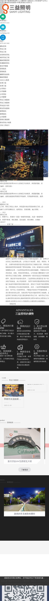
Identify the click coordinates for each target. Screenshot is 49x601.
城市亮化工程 (4, 57)
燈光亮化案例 (4, 108)
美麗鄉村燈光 (4, 63)
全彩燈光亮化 (4, 55)
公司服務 (3, 91)
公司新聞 (3, 117)
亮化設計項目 (4, 105)
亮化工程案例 (4, 100)
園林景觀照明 (4, 60)
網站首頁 (3, 46)
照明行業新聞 (4, 120)
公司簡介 (3, 89)
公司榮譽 (3, 97)
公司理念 (3, 94)
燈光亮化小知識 (5, 122)
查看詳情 (32, 304)
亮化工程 (3, 49)
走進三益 (3, 83)
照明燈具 (3, 69)
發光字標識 (4, 66)
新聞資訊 (3, 111)
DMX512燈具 (4, 80)
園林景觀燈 (4, 77)
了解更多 (24, 472)
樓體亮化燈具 (4, 74)
